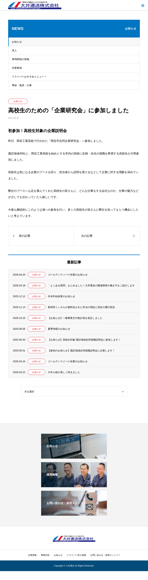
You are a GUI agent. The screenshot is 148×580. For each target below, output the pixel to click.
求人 (14, 50)
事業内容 (45, 555)
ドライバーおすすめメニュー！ (29, 76)
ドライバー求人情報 (76, 555)
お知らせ (17, 41)
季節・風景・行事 (22, 85)
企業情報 (32, 555)
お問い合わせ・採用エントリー (105, 555)
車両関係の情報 (20, 59)
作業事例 (17, 67)
